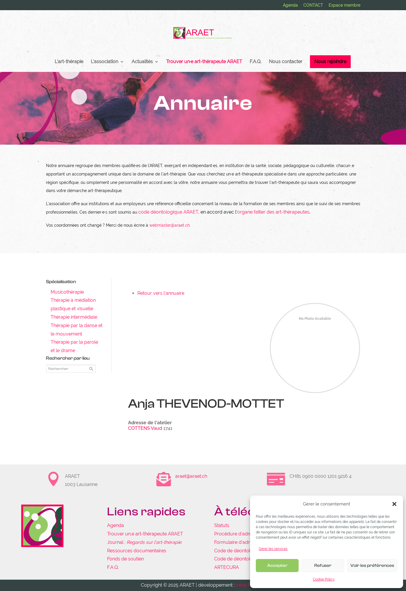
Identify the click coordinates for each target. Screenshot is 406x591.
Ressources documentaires (136, 550)
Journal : (144, 542)
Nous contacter (285, 62)
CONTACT (313, 5)
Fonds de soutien (125, 559)
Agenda (290, 5)
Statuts (221, 525)
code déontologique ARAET (168, 212)
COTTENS (139, 428)
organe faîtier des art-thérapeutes (273, 212)
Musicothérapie (67, 292)
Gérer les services (273, 549)
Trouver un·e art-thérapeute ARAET (204, 62)
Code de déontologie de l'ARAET (249, 550)
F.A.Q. (255, 62)
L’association (104, 62)
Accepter (277, 565)
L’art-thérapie (69, 62)
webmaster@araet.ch (169, 225)
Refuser (322, 565)
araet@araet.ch (191, 476)
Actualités (142, 62)
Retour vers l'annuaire (160, 293)
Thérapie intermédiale (74, 317)
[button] (394, 504)
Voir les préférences (372, 565)
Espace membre (344, 5)
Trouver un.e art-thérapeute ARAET (145, 534)
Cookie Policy (324, 579)
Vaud (156, 428)
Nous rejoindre (330, 61)
